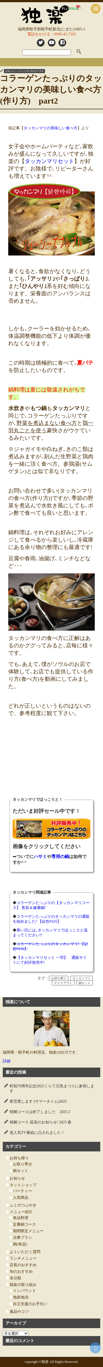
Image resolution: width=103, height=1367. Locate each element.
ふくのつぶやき (22, 71)
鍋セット (85, 983)
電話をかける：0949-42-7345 (51, 34)
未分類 (15, 1278)
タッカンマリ (82, 978)
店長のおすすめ (23, 1265)
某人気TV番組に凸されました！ (37, 1133)
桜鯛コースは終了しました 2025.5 (40, 1112)
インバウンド (24, 1291)
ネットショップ (23, 1185)
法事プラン (22, 1238)
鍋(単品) (20, 1244)
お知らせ (9, 71)
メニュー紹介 (21, 1212)
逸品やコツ (19, 1311)
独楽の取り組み (23, 1285)
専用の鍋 (60, 856)
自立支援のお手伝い (30, 1304)
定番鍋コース (24, 1224)
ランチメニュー (23, 1258)
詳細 (6, 1061)
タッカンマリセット (49, 161)
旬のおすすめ (37, 71)
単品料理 (20, 1218)
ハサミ (40, 856)
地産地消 (20, 1297)
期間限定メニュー (28, 1231)
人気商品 (20, 1198)
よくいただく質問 (25, 1252)
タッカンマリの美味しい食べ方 (50, 128)
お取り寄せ (22, 1164)
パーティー (22, 1191)
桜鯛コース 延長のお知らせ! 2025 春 (40, 1122)
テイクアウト (63, 983)
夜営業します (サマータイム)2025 (38, 1101)
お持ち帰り (58, 978)
